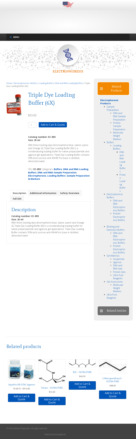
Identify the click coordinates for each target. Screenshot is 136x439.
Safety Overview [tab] (69, 193)
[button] (113, 88)
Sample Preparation (113, 108)
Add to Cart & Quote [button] (52, 401)
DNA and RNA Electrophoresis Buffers (119, 205)
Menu (14, 37)
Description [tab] (19, 193)
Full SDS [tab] (17, 198)
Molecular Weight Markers (118, 136)
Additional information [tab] (43, 193)
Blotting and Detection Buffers (116, 228)
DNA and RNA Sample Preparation (57, 172)
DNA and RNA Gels (117, 267)
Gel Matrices (113, 255)
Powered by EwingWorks (55, 434)
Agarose (117, 262)
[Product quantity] (32, 125)
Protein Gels (119, 271)
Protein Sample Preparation (119, 126)
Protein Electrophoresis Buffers (119, 217)
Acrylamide (118, 259)
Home (9, 83)
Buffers (33, 83)
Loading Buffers (46, 83)
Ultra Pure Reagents (118, 277)
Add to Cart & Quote (53, 124)
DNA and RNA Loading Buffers (69, 83)
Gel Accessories (115, 281)
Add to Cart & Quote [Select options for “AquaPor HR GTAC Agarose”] (21, 397)
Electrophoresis (21, 83)
